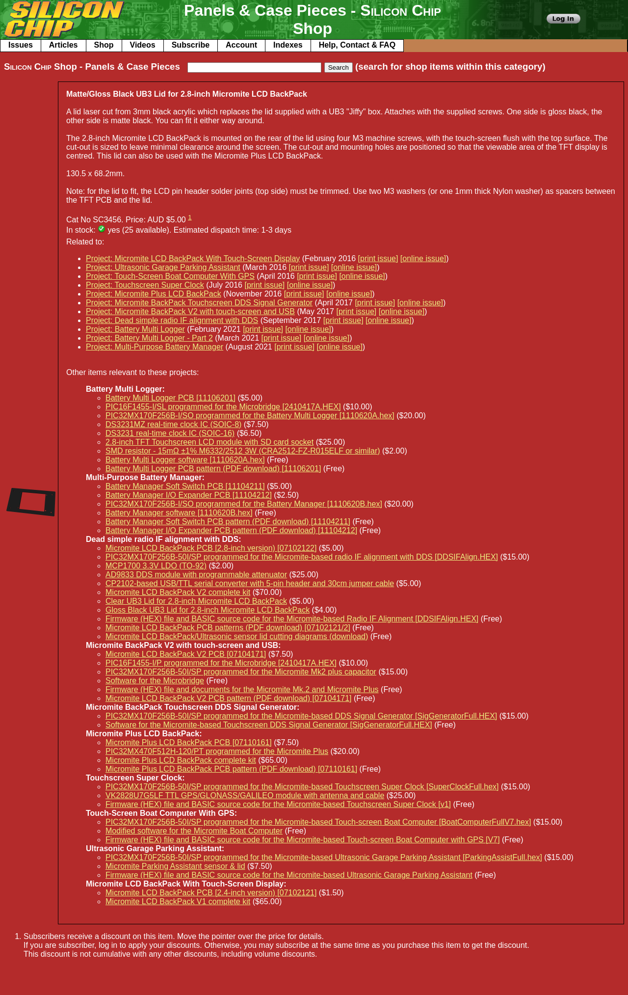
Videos (143, 45)
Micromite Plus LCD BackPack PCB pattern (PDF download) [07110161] (231, 769)
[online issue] (423, 258)
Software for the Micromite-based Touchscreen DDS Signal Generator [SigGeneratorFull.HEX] (268, 725)
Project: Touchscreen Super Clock (145, 285)
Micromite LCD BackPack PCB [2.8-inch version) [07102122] (210, 548)
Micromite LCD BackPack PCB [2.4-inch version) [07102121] (210, 892)
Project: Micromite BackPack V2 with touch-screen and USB (190, 311)
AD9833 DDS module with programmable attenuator (196, 574)
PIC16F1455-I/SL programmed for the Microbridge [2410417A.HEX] (223, 407)
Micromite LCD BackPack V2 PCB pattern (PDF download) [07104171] (228, 698)
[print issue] (378, 258)
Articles (63, 45)
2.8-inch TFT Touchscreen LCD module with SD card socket (209, 442)
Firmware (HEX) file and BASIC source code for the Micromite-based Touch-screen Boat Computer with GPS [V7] (302, 839)
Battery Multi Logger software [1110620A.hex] (185, 460)
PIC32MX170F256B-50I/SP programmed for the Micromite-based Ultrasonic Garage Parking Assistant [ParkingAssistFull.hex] (323, 857)
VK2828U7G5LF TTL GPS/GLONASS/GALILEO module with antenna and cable (244, 795)
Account (241, 45)
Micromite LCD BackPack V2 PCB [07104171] (185, 654)
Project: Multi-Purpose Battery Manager (154, 347)
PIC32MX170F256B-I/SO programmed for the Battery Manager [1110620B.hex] (243, 504)
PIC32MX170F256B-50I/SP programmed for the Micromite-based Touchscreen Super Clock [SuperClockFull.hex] (302, 786)
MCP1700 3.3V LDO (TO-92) (156, 566)
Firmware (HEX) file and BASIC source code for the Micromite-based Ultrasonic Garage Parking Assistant (288, 875)
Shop (104, 45)
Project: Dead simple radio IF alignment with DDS (172, 320)
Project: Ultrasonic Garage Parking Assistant (163, 267)
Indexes (288, 45)
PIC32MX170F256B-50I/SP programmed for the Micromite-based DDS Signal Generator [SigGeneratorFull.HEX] (301, 716)
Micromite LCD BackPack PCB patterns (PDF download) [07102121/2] (227, 627)
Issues (20, 45)
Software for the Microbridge (154, 680)
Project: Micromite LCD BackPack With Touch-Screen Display (193, 258)
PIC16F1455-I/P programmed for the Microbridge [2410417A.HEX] (221, 663)
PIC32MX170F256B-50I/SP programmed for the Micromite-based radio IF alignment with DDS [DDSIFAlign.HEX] (301, 557)
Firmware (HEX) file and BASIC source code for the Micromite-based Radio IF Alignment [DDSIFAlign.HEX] (291, 619)
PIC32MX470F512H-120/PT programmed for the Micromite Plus (216, 751)
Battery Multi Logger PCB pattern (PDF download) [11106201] (213, 468)
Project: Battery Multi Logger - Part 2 (149, 338)
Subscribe (190, 45)
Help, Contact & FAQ (357, 45)
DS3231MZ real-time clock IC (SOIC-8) (173, 424)
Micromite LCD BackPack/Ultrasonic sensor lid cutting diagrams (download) (236, 636)
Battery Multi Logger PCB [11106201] (170, 398)
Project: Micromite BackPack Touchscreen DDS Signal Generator (199, 302)
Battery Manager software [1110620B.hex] (179, 513)
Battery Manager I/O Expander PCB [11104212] (188, 495)
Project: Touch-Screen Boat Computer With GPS (170, 276)
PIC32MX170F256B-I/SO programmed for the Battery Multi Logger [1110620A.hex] (249, 415)
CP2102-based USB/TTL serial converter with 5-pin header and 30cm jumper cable (249, 583)
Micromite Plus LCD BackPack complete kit (180, 760)
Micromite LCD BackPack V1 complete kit (177, 901)
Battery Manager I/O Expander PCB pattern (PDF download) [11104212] (231, 530)
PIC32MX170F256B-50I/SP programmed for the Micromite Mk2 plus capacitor (240, 672)
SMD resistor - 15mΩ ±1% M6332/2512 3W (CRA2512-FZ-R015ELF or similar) (242, 451)
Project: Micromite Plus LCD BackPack (153, 294)
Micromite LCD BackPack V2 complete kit (177, 592)
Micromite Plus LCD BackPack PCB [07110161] (188, 742)
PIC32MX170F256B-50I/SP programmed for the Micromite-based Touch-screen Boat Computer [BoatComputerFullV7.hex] (318, 822)
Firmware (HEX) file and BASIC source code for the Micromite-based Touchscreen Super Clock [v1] (278, 804)
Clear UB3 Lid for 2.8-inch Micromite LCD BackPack (196, 601)
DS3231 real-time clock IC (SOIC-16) (170, 433)
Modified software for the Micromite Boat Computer (194, 831)
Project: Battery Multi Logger (135, 329)
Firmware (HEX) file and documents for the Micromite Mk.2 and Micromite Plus (242, 689)
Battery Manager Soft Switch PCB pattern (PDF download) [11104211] (227, 521)
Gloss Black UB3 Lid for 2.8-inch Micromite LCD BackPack (207, 610)
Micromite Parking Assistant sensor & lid (175, 866)
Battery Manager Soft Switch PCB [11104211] (185, 486)
